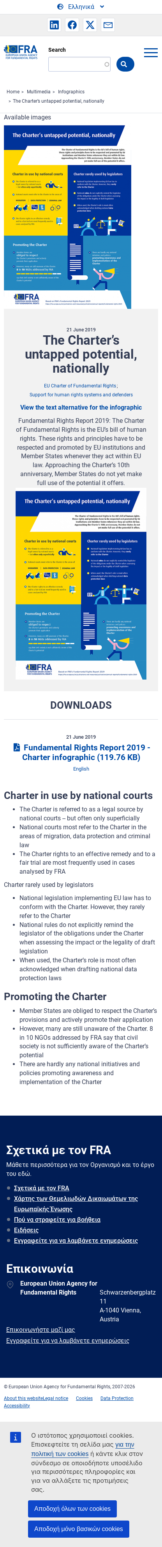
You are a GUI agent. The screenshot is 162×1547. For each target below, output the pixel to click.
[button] (54, 25)
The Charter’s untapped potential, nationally (58, 101)
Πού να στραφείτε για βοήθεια (57, 1219)
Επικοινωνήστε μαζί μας (40, 1329)
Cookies (84, 1398)
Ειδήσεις (26, 1230)
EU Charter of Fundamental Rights (80, 386)
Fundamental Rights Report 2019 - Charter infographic (81, 752)
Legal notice (55, 1398)
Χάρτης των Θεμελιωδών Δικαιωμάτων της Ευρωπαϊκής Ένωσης (76, 1204)
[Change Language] (81, 7)
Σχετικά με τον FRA (41, 1188)
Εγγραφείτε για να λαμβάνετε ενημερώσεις (76, 1240)
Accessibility (17, 1406)
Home (13, 92)
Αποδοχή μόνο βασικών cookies (78, 1529)
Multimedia (39, 92)
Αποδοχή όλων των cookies (72, 1508)
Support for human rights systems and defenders (81, 395)
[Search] (79, 64)
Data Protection (117, 1398)
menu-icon (151, 52)
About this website (23, 1398)
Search (57, 50)
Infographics (71, 92)
